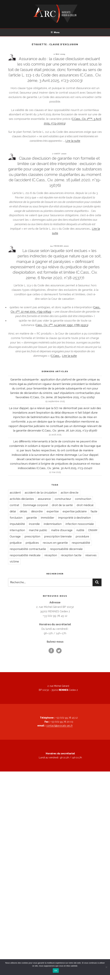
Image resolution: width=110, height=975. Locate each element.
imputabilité (17, 523)
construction (83, 498)
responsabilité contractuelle (28, 549)
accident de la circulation (41, 492)
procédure (82, 536)
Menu (55, 32)
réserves (91, 555)
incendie (34, 523)
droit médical (85, 505)
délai (13, 511)
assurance (44, 498)
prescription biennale (58, 536)
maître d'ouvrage (61, 530)
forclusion (16, 517)
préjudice (16, 542)
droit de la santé (62, 505)
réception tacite (71, 555)
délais (23, 511)
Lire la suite (72, 140)
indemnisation (53, 523)
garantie (31, 517)
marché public (38, 530)
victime (14, 561)
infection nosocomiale (79, 523)
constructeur (63, 498)
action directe (69, 492)
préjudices (32, 542)
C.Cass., (55, 355)
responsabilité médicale (25, 555)
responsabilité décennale (66, 549)
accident (15, 492)
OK (55, 970)
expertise (53, 511)
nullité (80, 530)
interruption (17, 530)
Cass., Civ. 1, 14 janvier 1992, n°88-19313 (62, 325)
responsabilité (81, 542)
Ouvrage (15, 536)
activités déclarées (22, 498)
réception (50, 555)
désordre (37, 511)
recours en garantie (55, 542)
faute (94, 511)
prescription (32, 536)
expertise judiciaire (75, 511)
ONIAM (92, 530)
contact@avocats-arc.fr (59, 725)
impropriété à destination (74, 517)
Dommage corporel (35, 505)
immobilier (47, 517)
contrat (14, 505)
